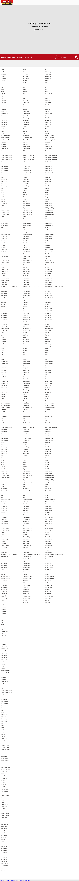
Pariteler (3, 245)
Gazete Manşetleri (5, 140)
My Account (4, 221)
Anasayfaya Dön (39, 29)
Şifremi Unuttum (5, 260)
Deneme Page (4, 113)
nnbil (2, 227)
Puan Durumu (4, 254)
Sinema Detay (4, 269)
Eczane (3, 131)
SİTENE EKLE (4, 330)
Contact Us (3, 111)
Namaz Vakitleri (5, 223)
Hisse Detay (4, 179)
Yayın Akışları (4, 293)
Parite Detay (4, 236)
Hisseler (3, 188)
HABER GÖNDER (5, 328)
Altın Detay (3, 72)
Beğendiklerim (4, 93)
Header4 (3, 175)
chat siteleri (3, 880)
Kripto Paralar (4, 203)
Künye (2, 216)
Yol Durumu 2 (4, 317)
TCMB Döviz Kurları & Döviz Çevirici (9, 286)
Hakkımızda (4, 161)
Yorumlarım (4, 322)
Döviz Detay (4, 118)
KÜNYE (2, 333)
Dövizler (3, 126)
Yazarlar (3, 304)
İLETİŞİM (3, 335)
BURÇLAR (3, 100)
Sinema (3, 265)
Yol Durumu (4, 313)
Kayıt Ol (3, 199)
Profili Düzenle (4, 249)
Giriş (2, 150)
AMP (2, 85)
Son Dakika (3, 273)
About (2, 69)
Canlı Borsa (3, 102)
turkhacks (27, 880)
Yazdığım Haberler (5, 308)
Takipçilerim (4, 282)
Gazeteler (3, 142)
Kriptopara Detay (5, 208)
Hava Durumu (4, 166)
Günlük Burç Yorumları (6, 155)
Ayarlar (2, 89)
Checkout (3, 109)
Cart (2, 107)
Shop (2, 258)
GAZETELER (4, 326)
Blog (2, 98)
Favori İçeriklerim (5, 135)
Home (2, 192)
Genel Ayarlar (4, 146)
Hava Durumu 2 (4, 170)
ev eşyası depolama (18, 880)
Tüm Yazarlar (4, 291)
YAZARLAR (3, 302)
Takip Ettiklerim (5, 278)
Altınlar (3, 80)
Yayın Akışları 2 (4, 297)
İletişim (2, 194)
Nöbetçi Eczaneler (5, 232)
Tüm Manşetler (4, 289)
